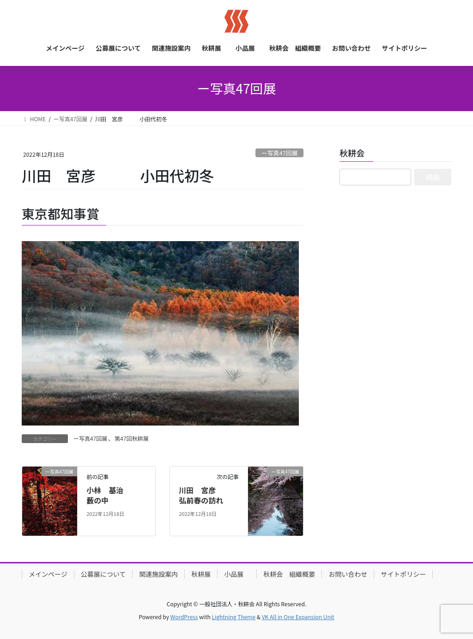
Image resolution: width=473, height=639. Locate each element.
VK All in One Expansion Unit (298, 617)
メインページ (48, 574)
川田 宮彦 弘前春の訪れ (208, 495)
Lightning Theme (233, 617)
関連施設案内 (158, 574)
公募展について (103, 574)
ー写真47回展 (279, 152)
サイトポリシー (403, 574)
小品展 (237, 574)
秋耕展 (201, 574)
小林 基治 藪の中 (116, 495)
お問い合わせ (347, 574)
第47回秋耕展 (131, 438)
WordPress (184, 617)
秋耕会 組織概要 (289, 574)
